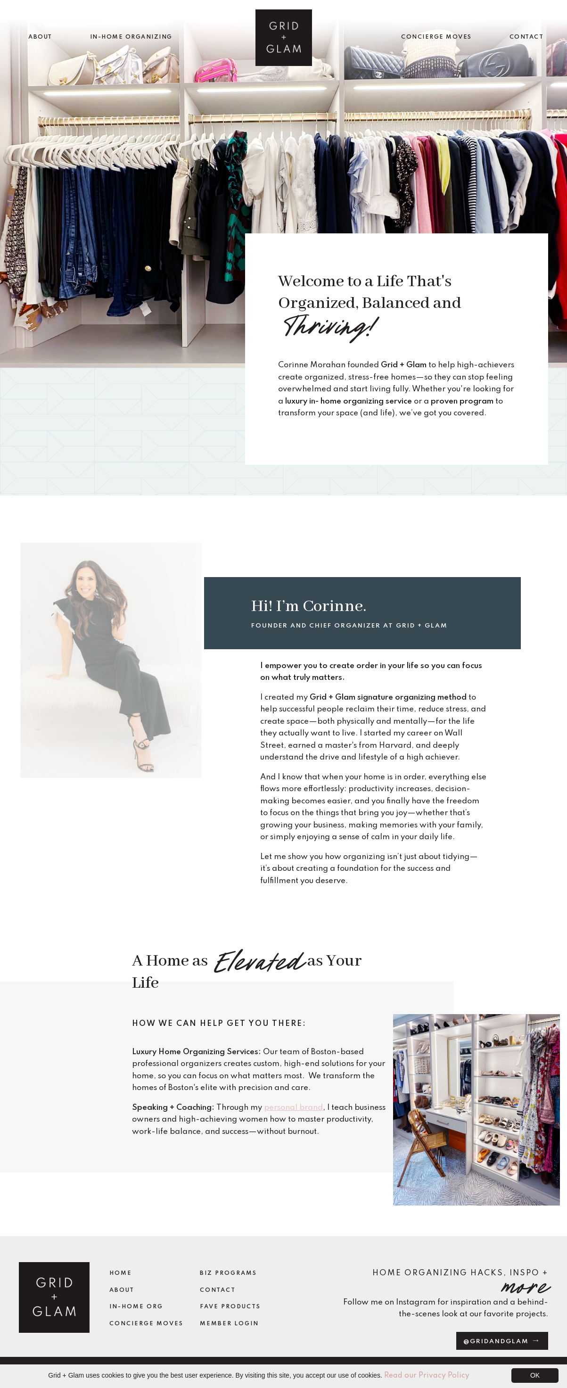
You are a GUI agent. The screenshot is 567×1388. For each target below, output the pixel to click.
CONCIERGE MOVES (436, 37)
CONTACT (526, 37)
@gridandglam (497, 1341)
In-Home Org (136, 1307)
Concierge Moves (146, 1324)
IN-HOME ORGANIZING (131, 37)
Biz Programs (228, 1273)
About (121, 1290)
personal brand (293, 1108)
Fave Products (230, 1307)
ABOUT (40, 37)
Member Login (229, 1324)
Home (120, 1273)
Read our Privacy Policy (426, 1376)
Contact (218, 1290)
